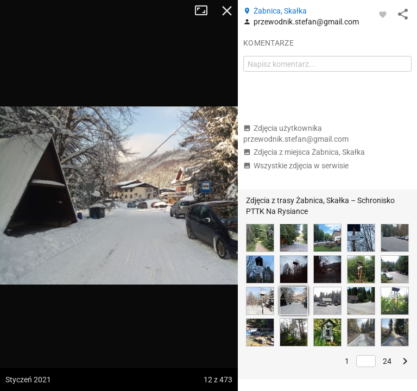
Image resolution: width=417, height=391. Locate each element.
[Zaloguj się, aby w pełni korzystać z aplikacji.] (382, 14)
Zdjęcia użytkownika (296, 133)
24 (387, 361)
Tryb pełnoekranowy (205, 11)
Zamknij (227, 11)
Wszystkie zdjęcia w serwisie (296, 165)
